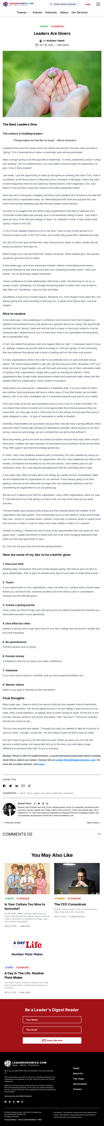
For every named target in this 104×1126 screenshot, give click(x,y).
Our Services (79, 12)
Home (76, 1068)
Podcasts (51, 12)
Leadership (57, 26)
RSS (39, 1120)
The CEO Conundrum (70, 904)
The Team (78, 1078)
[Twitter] (10, 1102)
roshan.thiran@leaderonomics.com (75, 760)
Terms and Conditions (27, 1120)
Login (87, 4)
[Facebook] (5, 1102)
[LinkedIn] (14, 1102)
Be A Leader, (34, 793)
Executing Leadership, (52, 793)
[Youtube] (18, 1102)
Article (44, 26)
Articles (37, 12)
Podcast (59, 898)
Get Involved (79, 1084)
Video (9, 967)
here (41, 764)
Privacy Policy (10, 1120)
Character (68, 793)
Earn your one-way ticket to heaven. (18, 1096)
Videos (64, 12)
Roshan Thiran (55, 40)
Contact (77, 1089)
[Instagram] (22, 1102)
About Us (78, 1073)
